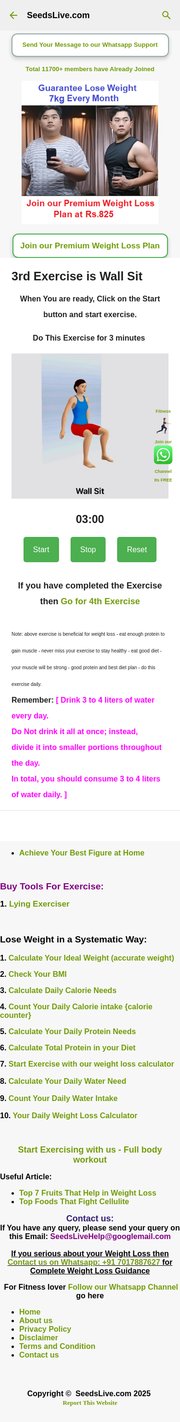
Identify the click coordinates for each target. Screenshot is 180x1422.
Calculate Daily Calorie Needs (63, 990)
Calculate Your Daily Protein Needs (72, 1031)
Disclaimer (38, 1338)
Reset (137, 549)
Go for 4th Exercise (100, 601)
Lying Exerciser (39, 904)
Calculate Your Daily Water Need (67, 1081)
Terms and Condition (57, 1346)
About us (35, 1320)
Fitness (163, 410)
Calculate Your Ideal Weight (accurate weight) (91, 958)
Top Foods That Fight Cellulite (74, 1201)
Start (41, 549)
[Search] (166, 15)
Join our (163, 441)
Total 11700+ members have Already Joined (89, 69)
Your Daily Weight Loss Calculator (74, 1116)
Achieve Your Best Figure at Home (81, 853)
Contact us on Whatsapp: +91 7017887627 (84, 1262)
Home (29, 1312)
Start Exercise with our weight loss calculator (91, 1064)
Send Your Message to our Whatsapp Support (90, 44)
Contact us (39, 1355)
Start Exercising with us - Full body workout (90, 1155)
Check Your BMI (38, 974)
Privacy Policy (45, 1329)
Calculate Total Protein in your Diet (72, 1048)
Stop (88, 549)
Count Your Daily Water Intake (63, 1098)
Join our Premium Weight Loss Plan (90, 245)
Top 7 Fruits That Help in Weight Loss (87, 1193)
